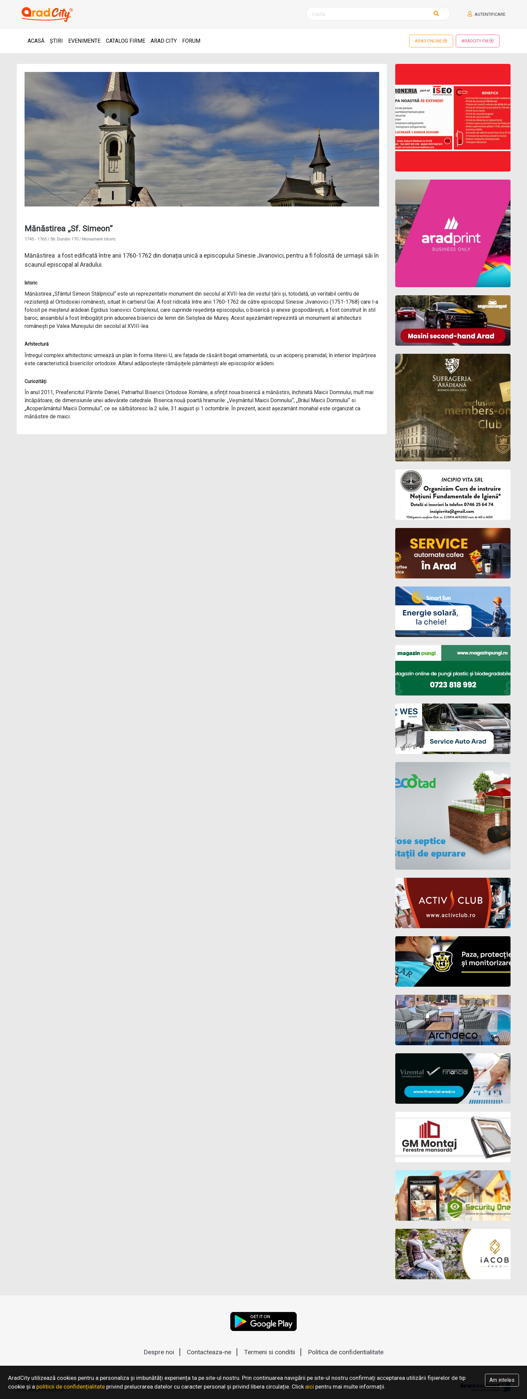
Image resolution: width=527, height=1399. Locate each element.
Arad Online (431, 40)
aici (309, 1386)
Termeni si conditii (269, 1352)
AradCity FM (477, 40)
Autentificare (486, 14)
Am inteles (502, 1380)
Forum (191, 41)
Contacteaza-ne (209, 1352)
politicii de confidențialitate (70, 1386)
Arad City (164, 41)
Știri (56, 41)
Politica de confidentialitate (345, 1352)
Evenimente (84, 41)
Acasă (36, 41)
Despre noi (159, 1352)
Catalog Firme (125, 41)
